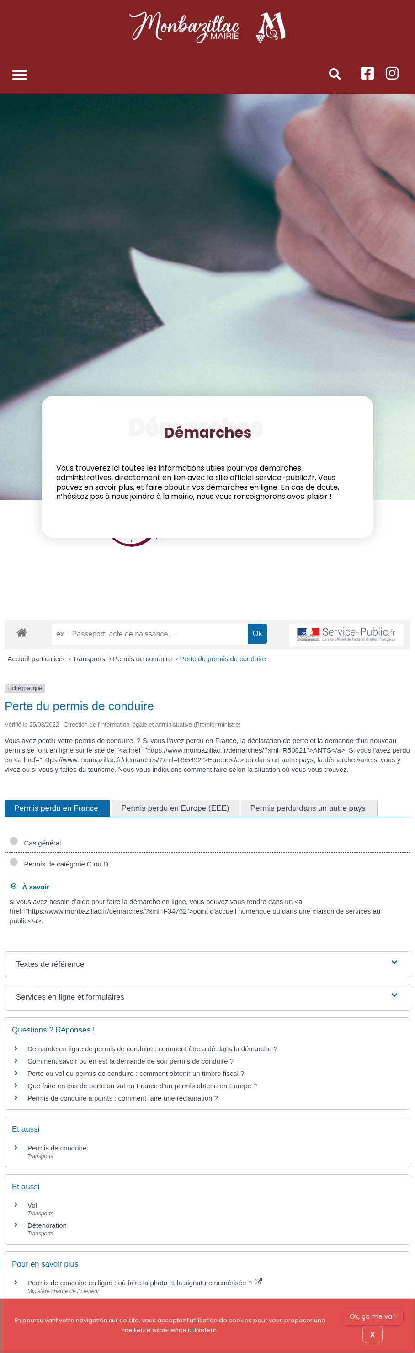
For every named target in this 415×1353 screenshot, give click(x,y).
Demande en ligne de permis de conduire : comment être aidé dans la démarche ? (152, 1049)
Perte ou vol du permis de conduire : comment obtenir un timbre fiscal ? (135, 1073)
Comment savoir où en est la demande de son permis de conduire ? (130, 1061)
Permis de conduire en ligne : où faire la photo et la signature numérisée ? (144, 1283)
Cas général (35, 843)
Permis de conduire (143, 659)
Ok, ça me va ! (373, 1316)
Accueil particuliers (37, 659)
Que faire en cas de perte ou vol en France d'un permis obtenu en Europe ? (142, 1086)
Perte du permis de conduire (223, 659)
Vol (32, 1205)
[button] (19, 75)
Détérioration (47, 1225)
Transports (90, 659)
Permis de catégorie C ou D (58, 864)
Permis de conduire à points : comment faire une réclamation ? (122, 1098)
